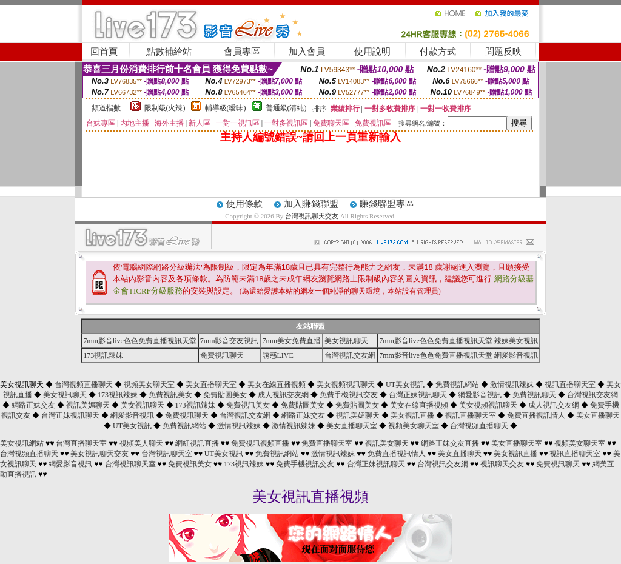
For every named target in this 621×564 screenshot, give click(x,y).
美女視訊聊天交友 (99, 453)
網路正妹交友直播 (450, 443)
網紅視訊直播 (197, 443)
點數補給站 (169, 51)
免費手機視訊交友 (349, 395)
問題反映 (503, 51)
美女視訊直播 (412, 415)
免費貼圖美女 (225, 395)
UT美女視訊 (405, 384)
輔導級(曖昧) (225, 108)
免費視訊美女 (170, 395)
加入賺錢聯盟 (311, 204)
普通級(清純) (286, 108)
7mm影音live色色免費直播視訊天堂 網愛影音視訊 (458, 355)
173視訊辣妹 (103, 355)
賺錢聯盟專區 (387, 204)
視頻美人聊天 (141, 443)
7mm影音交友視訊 (229, 341)
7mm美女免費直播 (292, 341)
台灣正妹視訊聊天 (418, 395)
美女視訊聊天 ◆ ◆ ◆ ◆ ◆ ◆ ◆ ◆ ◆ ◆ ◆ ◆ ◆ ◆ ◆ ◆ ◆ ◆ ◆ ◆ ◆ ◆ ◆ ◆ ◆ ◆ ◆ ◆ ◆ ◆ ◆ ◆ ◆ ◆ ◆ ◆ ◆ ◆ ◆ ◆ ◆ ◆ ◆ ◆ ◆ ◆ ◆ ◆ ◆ (310, 405)
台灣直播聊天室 (81, 443)
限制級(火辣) (165, 108)
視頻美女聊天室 (149, 384)
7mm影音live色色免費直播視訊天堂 (139, 341)
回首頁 (104, 51)
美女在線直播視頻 (276, 384)
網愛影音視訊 (480, 395)
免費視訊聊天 (222, 355)
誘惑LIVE (278, 355)
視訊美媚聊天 (88, 405)
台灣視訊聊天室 (166, 453)
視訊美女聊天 (387, 443)
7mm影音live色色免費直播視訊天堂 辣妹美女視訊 (458, 341)
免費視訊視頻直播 (260, 443)
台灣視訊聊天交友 (311, 216)
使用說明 (372, 51)
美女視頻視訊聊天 (346, 384)
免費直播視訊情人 (536, 415)
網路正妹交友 (33, 405)
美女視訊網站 (22, 443)
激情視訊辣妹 (512, 384)
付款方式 (438, 51)
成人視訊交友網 (283, 395)
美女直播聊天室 (211, 384)
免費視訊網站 (457, 384)
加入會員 (307, 51)
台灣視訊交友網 (349, 355)
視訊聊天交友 (502, 464)
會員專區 (242, 51)
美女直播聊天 (598, 415)
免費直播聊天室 (326, 443)
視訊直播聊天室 (570, 384)
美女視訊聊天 (346, 341)
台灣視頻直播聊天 (84, 384)
